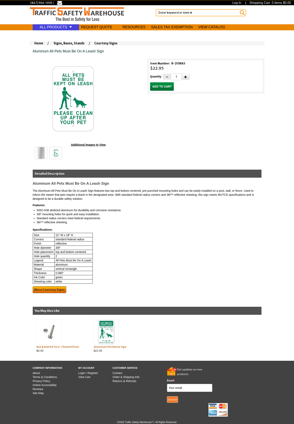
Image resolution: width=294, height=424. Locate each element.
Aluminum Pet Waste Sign (110, 347)
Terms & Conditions (45, 377)
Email (171, 380)
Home (38, 43)
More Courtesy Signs (49, 290)
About (36, 373)
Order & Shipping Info (126, 377)
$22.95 (118, 336)
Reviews (38, 389)
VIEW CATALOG (211, 27)
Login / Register (88, 373)
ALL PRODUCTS (56, 27)
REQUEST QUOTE (96, 27)
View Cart (84, 377)
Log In (237, 2)
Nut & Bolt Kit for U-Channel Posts (58, 347)
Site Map (38, 393)
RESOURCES (134, 27)
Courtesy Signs (105, 43)
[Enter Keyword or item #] (201, 12)
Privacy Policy (41, 381)
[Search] (242, 12)
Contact (117, 373)
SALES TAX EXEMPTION (172, 27)
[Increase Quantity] (186, 77)
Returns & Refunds (124, 381)
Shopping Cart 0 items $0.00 (269, 2)
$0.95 (61, 336)
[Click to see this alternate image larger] (41, 153)
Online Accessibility (45, 385)
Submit (172, 399)
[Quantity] (176, 76)
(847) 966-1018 (41, 3)
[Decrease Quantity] (167, 77)
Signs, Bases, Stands (69, 43)
